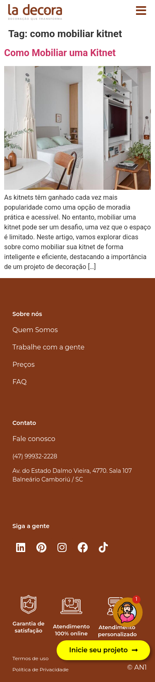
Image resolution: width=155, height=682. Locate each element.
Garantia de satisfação (28, 627)
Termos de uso (30, 658)
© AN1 (137, 667)
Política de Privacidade (40, 669)
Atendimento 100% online (71, 630)
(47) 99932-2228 (34, 456)
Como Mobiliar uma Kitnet (60, 53)
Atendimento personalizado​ (117, 630)
